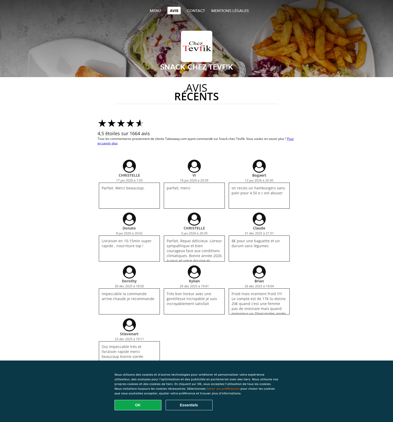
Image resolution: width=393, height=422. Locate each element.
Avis (174, 10)
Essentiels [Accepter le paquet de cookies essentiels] (189, 405)
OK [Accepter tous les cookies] (138, 405)
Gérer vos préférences (223, 388)
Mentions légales (230, 10)
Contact (196, 10)
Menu (155, 10)
